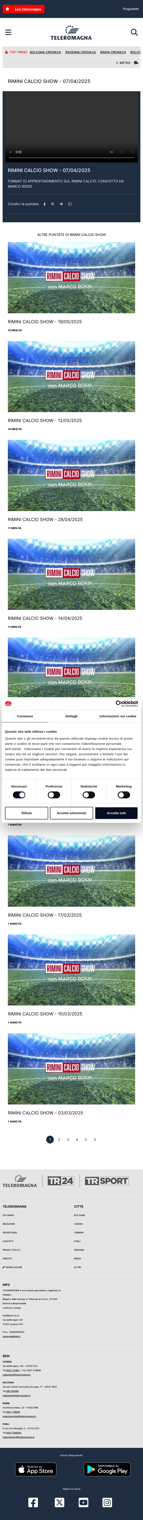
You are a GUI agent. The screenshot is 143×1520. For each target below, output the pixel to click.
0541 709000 (13, 1412)
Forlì (77, 1241)
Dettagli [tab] (71, 716)
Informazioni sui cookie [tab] (118, 716)
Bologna (79, 1215)
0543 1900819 (13, 1432)
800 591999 (12, 1391)
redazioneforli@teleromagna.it (18, 1437)
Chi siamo (8, 1215)
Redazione (9, 1224)
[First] (95, 1139)
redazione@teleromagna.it (17, 1374)
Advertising (10, 1232)
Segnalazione (12, 1267)
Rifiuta (27, 813)
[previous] (50, 1139)
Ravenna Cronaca (80, 52)
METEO (127, 63)
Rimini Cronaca (113, 52)
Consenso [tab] (25, 716)
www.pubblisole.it (11, 1336)
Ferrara (79, 1232)
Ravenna (79, 1250)
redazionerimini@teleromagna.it (19, 1416)
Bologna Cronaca (45, 52)
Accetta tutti (116, 813)
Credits (7, 1258)
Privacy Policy (11, 1250)
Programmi (131, 9)
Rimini (77, 1258)
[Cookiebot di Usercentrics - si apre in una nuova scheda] (119, 703)
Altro (77, 1267)
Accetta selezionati (71, 813)
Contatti (8, 1241)
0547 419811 (13, 1370)
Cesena (78, 1224)
